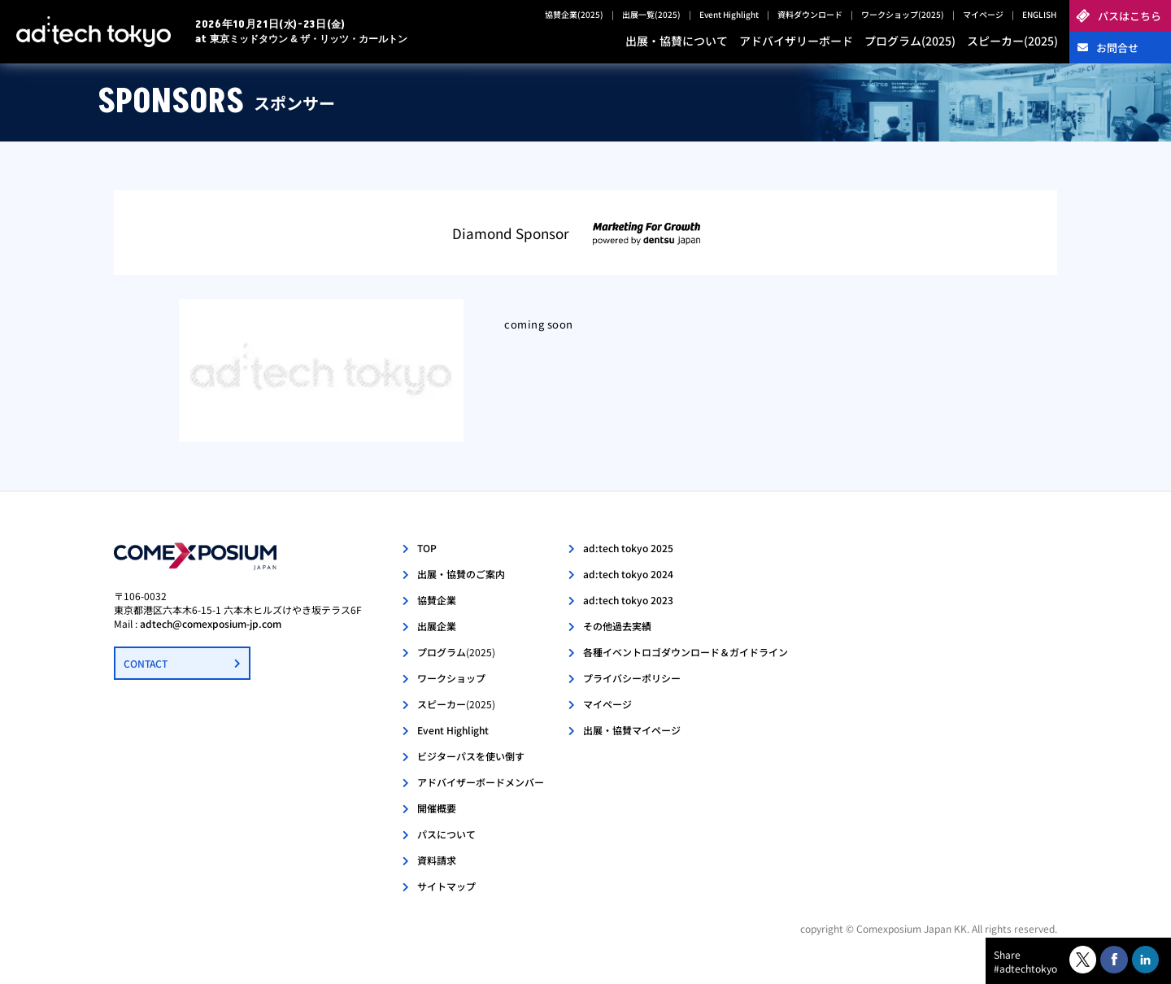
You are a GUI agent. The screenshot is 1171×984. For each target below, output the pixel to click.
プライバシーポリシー (632, 678)
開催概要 (436, 808)
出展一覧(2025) (651, 14)
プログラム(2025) (910, 41)
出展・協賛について (676, 41)
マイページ (983, 14)
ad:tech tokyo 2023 (628, 600)
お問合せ (1117, 47)
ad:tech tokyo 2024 (628, 574)
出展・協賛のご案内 (461, 574)
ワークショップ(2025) (902, 14)
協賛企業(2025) (574, 14)
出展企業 (436, 626)
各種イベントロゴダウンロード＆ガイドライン (685, 652)
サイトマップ (446, 886)
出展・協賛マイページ (632, 730)
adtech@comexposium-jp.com (210, 623)
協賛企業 (436, 600)
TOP (427, 548)
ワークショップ (451, 678)
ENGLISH (1039, 14)
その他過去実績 (617, 626)
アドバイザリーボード (796, 41)
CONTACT (146, 663)
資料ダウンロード (809, 14)
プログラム (456, 652)
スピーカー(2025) (1012, 41)
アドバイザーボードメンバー (480, 782)
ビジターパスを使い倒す (471, 756)
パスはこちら (1129, 16)
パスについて (446, 834)
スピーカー (456, 704)
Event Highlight (729, 14)
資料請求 (436, 860)
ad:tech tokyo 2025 (628, 548)
